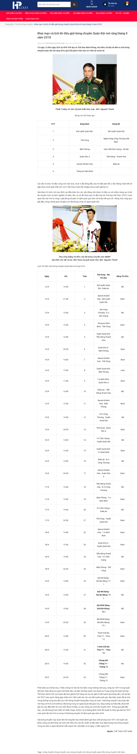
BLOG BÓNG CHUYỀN (104, 13)
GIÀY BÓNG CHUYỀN (14, 13)
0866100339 (91, 7)
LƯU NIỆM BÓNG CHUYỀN (83, 13)
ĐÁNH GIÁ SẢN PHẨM (14, 19)
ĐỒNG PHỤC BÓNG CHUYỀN (36, 13)
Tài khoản (112, 3)
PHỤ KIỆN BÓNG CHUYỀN (60, 13)
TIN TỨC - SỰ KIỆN (122, 13)
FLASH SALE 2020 (32, 19)
